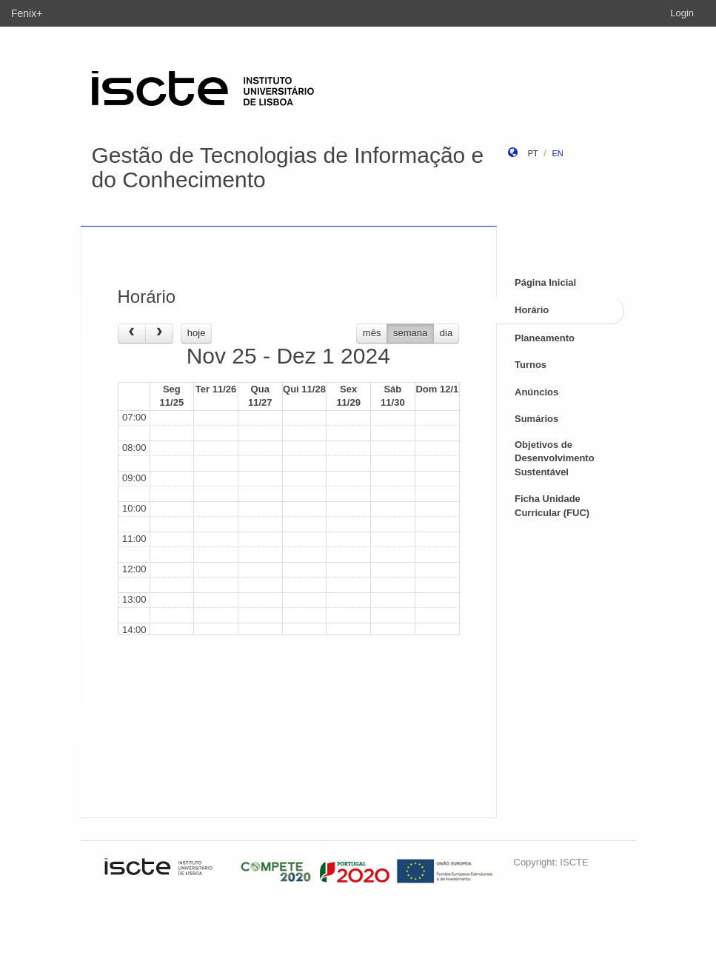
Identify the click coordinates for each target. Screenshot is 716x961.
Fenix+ (26, 13)
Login (682, 13)
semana (410, 332)
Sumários (536, 418)
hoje (196, 332)
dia (446, 332)
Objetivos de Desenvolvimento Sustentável (555, 458)
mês (372, 332)
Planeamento (545, 338)
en (557, 153)
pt (533, 153)
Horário (532, 309)
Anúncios (536, 392)
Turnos (530, 364)
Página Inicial (545, 282)
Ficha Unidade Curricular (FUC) (552, 505)
